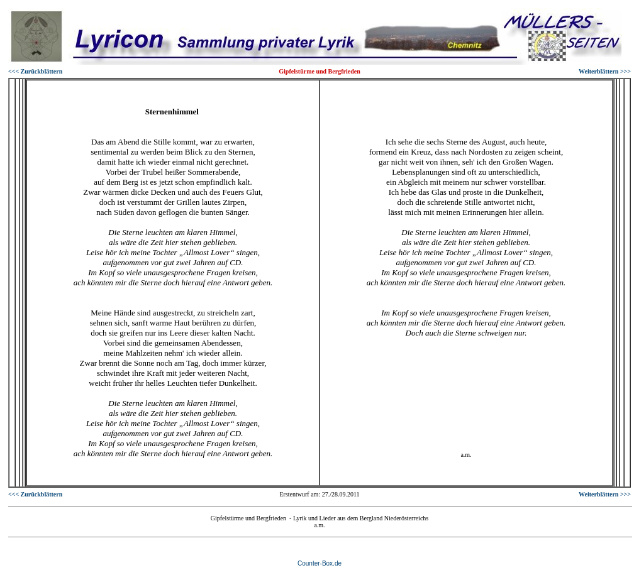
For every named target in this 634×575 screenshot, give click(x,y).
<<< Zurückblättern (35, 71)
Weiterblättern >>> (605, 71)
